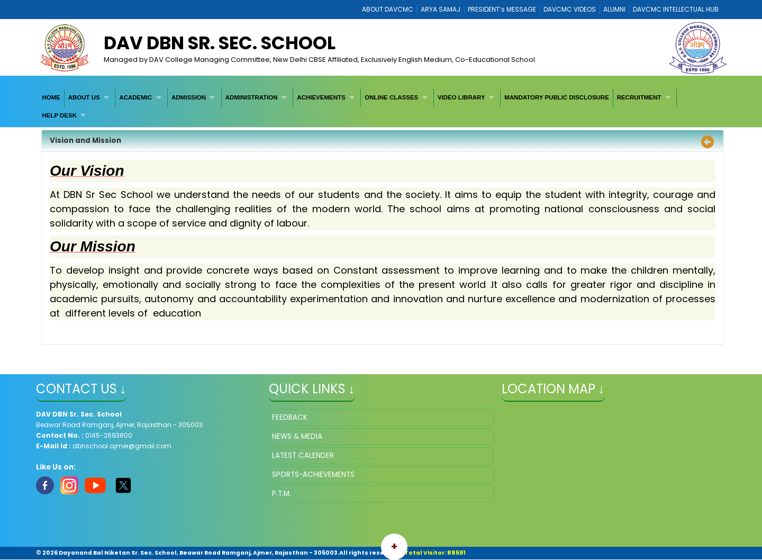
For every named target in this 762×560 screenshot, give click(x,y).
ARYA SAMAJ (440, 9)
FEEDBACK (289, 417)
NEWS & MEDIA (297, 436)
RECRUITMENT (639, 97)
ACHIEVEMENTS (321, 97)
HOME (51, 97)
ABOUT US (84, 97)
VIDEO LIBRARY (461, 97)
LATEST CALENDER (303, 455)
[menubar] (381, 106)
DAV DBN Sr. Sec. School (219, 43)
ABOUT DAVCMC (387, 9)
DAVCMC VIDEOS (569, 9)
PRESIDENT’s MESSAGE (502, 9)
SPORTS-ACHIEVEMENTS (313, 474)
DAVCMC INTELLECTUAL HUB (676, 9)
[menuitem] (52, 97)
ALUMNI (614, 9)
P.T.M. (281, 494)
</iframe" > (614, 462)
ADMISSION (188, 97)
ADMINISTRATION (251, 97)
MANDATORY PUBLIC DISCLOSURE (556, 97)
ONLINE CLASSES (391, 97)
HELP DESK (59, 115)
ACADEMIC (135, 97)
